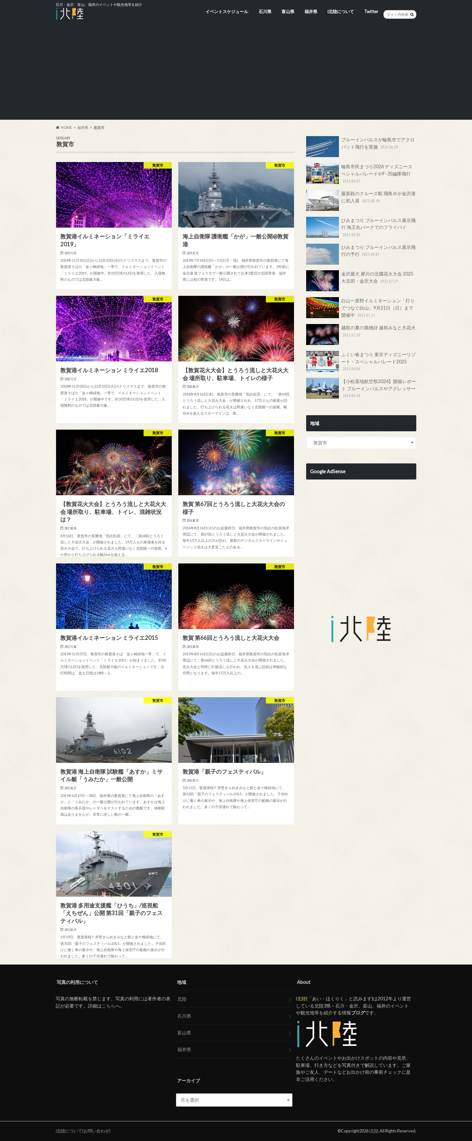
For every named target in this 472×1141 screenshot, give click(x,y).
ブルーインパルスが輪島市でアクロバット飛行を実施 (360, 146)
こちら (108, 1006)
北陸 (182, 999)
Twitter (371, 11)
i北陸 (374, 1130)
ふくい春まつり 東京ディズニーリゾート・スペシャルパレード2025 (361, 361)
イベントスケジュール (227, 11)
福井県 (311, 11)
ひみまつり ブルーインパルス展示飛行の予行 (361, 254)
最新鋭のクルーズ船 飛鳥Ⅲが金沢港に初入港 (361, 200)
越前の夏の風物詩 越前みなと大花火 (361, 334)
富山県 (288, 11)
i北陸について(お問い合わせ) (83, 1130)
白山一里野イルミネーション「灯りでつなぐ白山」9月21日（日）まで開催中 (360, 307)
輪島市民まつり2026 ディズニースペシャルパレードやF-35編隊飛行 (359, 173)
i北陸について (340, 11)
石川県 (265, 11)
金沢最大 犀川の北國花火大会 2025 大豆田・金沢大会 (359, 280)
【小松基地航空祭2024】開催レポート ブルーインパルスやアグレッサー (361, 388)
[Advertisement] (236, 74)
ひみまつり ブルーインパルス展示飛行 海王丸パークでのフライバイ (361, 227)
